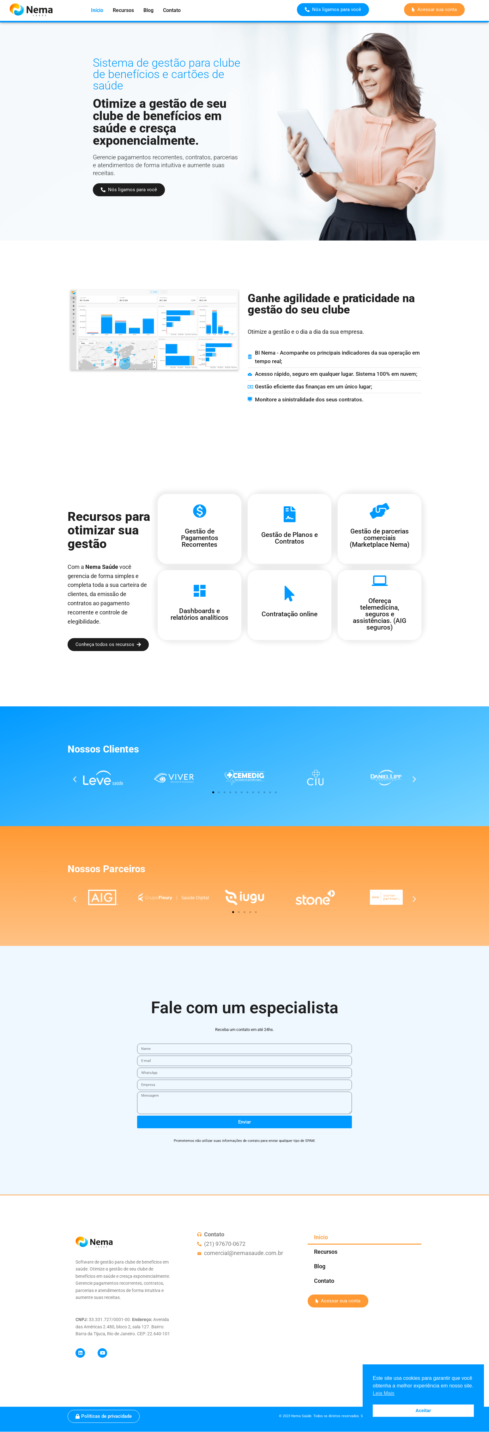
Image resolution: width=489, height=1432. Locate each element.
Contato (172, 10)
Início (97, 10)
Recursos (123, 10)
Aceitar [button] (423, 1410)
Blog (148, 10)
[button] (75, 779)
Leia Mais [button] (383, 1393)
